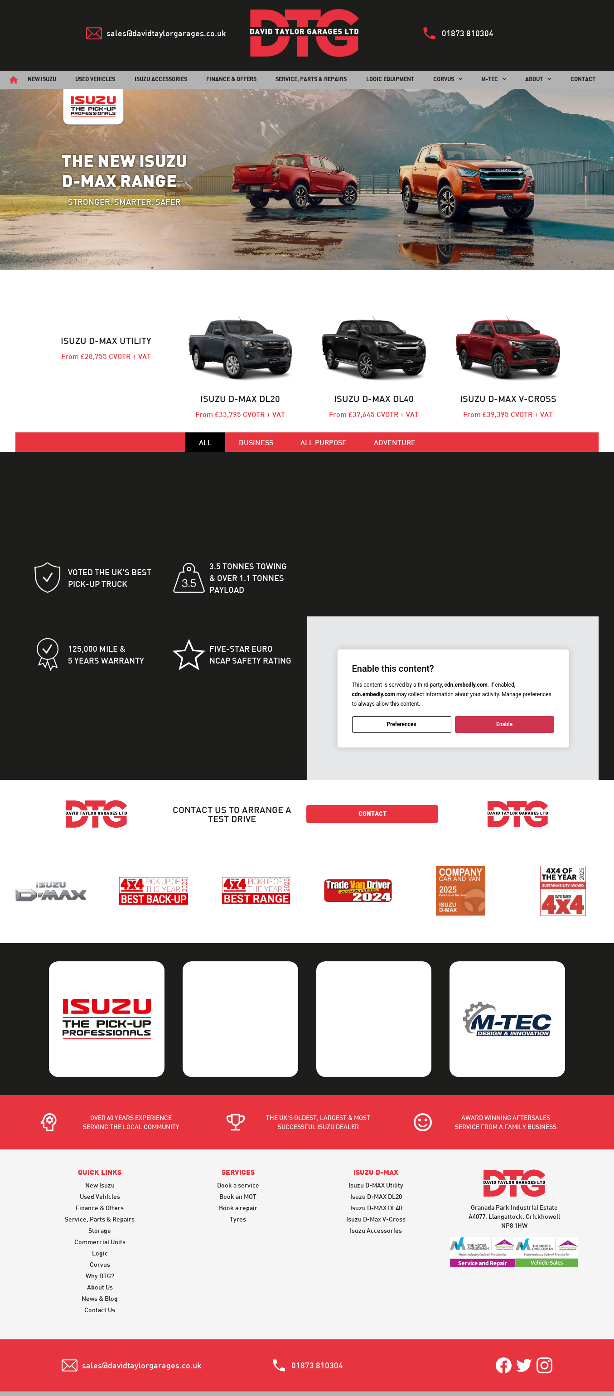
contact (372, 814)
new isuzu (42, 79)
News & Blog (100, 1250)
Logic (100, 1205)
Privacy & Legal (259, 1357)
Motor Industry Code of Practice (409, 1357)
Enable (504, 724)
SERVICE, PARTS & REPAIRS (311, 79)
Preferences (401, 724)
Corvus (100, 1216)
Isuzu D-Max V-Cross (376, 1171)
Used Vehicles (100, 1148)
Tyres (238, 1171)
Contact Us (99, 1261)
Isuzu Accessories (161, 79)
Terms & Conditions (182, 1357)
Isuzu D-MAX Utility (375, 1137)
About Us (100, 1239)
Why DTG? (100, 1227)
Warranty (320, 1357)
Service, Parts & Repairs (100, 1171)
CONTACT (582, 79)
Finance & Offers (100, 1159)
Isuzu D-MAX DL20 (376, 1148)
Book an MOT (237, 1148)
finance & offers (231, 79)
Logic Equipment (390, 79)
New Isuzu (100, 1137)
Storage (99, 1182)
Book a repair (238, 1159)
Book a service (238, 1137)
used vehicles (95, 79)
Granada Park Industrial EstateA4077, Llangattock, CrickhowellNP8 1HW (514, 1169)
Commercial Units (100, 1193)
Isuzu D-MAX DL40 (376, 1159)
